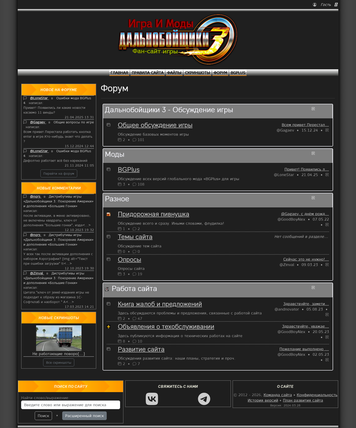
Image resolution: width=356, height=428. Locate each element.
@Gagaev (38, 122)
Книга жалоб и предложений (160, 305)
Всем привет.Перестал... (305, 124)
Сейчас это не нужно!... (306, 259)
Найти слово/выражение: (45, 397)
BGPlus (238, 72)
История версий (263, 400)
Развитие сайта (141, 350)
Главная (119, 72)
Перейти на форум (58, 173)
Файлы (174, 72)
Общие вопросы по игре (74, 122)
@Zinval (37, 273)
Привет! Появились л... (306, 169)
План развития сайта (303, 400)
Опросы (129, 260)
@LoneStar (39, 98)
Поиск (43, 415)
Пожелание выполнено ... (304, 348)
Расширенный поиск (84, 415)
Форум (220, 72)
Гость (322, 4)
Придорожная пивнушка (153, 215)
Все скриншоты (58, 362)
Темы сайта (135, 237)
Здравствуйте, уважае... (305, 326)
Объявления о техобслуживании (166, 327)
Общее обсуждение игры (155, 126)
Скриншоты (197, 72)
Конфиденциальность (317, 394)
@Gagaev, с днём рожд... (305, 213)
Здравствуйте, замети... (306, 303)
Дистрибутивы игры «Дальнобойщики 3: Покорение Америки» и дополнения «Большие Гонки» (58, 201)
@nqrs (35, 196)
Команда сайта (278, 394)
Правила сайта (147, 72)
